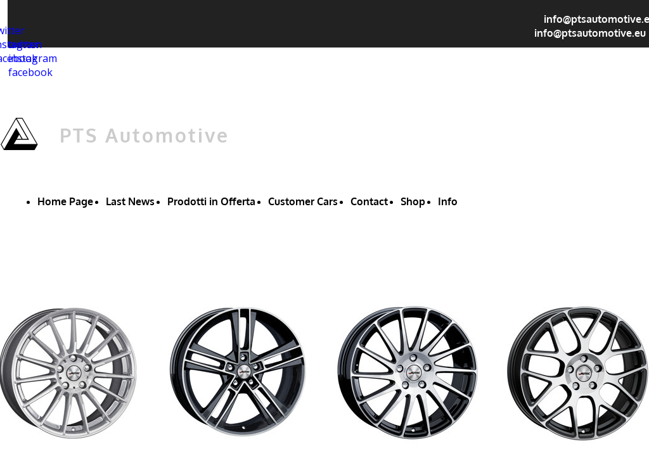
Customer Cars (303, 201)
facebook (30, 72)
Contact (369, 201)
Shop (413, 201)
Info (448, 201)
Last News (130, 201)
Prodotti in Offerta (211, 201)
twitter (24, 44)
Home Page (65, 201)
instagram (32, 58)
